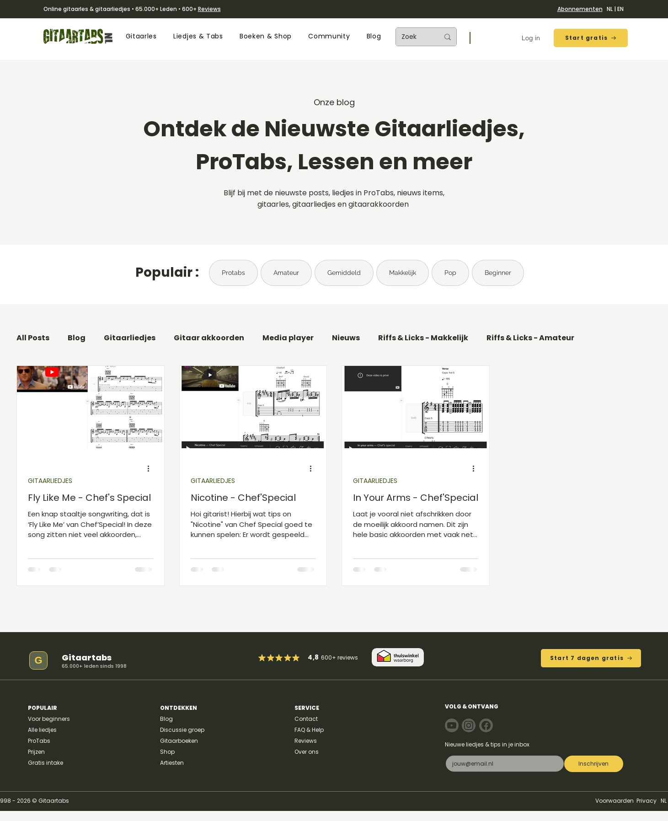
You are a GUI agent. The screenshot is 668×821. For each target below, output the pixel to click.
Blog (77, 338)
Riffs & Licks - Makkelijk (423, 338)
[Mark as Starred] (287, 657)
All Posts (32, 338)
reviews (347, 657)
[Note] (452, 725)
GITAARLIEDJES (50, 481)
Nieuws (346, 338)
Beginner (498, 272)
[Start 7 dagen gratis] (591, 658)
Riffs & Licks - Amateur (530, 338)
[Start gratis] (591, 38)
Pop (450, 272)
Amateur (286, 272)
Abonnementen (580, 9)
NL (610, 9)
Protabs (233, 272)
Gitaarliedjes (129, 338)
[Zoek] (413, 37)
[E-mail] (502, 764)
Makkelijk (402, 272)
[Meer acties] (151, 468)
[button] (141, 36)
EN (620, 9)
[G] (38, 660)
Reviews (209, 9)
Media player (288, 338)
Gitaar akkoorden (209, 338)
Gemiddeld (344, 272)
